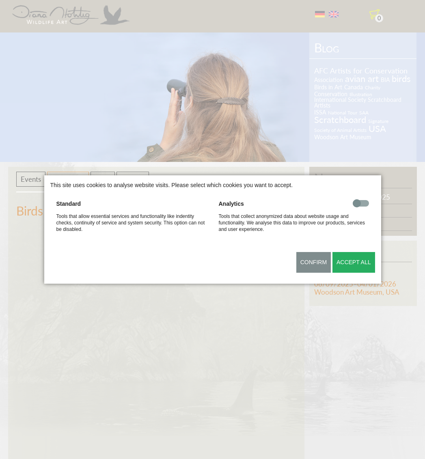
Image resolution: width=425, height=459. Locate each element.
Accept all (354, 262)
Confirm (313, 262)
